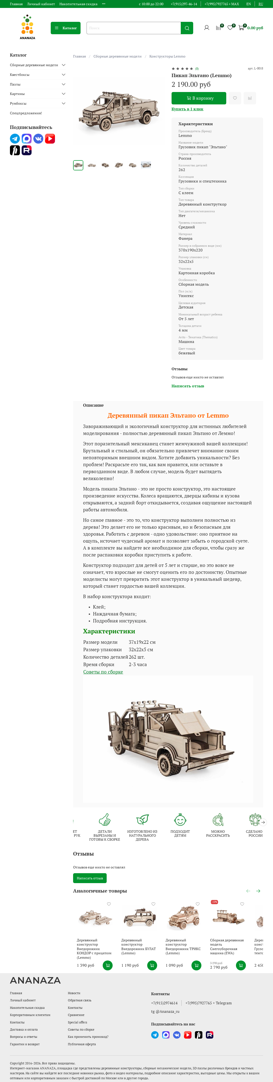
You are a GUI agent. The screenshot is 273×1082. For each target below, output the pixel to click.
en (248, 3)
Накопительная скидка (78, 3)
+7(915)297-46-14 (184, 3)
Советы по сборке (81, 1029)
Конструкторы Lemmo (167, 56)
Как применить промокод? (88, 1037)
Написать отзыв (90, 878)
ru (261, 3)
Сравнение (76, 1015)
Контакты (17, 1022)
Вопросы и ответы (23, 1037)
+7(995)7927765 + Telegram (208, 1002)
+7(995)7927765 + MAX (222, 3)
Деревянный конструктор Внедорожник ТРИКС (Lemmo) (189, 952)
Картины (17, 93)
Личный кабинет (41, 3)
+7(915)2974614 (164, 1002)
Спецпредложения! (26, 113)
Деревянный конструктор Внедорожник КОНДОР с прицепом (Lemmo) (93, 952)
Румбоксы (18, 103)
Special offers (77, 1022)
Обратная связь (79, 1000)
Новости (74, 993)
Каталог (65, 28)
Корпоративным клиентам (30, 1015)
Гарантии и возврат (25, 1044)
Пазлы (15, 84)
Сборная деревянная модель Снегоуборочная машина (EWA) (241, 950)
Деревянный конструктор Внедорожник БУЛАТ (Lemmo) (140, 952)
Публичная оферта (82, 1044)
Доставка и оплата (24, 1029)
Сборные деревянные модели (117, 56)
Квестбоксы (19, 74)
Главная (16, 3)
